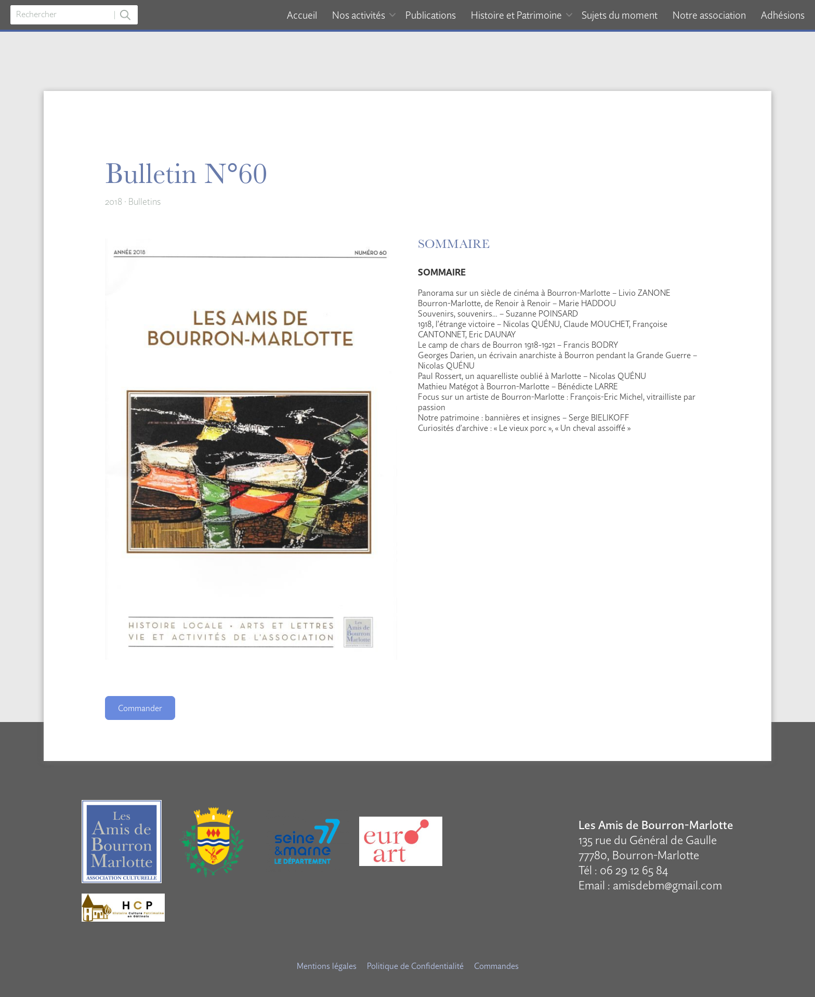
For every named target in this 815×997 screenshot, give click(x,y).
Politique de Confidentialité (415, 966)
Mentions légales (327, 966)
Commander (140, 708)
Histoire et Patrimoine (516, 15)
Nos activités (358, 15)
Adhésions (783, 15)
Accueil (302, 15)
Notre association (709, 15)
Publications (430, 15)
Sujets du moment (620, 15)
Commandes (496, 966)
